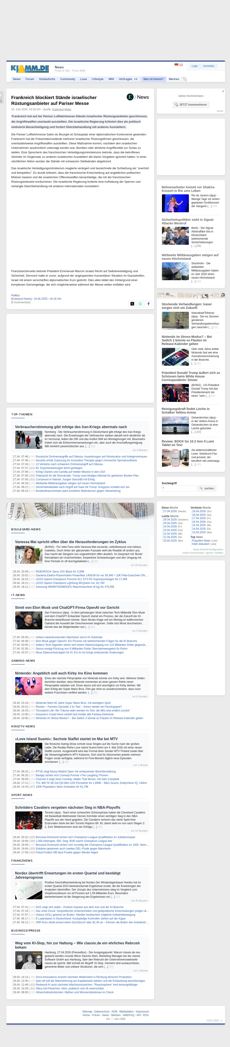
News (17, 79)
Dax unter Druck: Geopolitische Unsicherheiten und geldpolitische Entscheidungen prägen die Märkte (96, 911)
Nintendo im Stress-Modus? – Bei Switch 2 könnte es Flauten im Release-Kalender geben (89, 718)
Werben (174, 79)
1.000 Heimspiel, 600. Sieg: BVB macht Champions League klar (74, 841)
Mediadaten (126, 1011)
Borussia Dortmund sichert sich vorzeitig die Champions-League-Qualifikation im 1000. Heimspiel (94, 844)
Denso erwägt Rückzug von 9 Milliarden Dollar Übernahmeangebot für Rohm (81, 648)
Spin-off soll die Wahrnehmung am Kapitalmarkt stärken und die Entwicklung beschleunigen (90, 980)
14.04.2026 (199, 528)
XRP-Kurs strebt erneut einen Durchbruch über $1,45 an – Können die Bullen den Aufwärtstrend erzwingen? (100, 922)
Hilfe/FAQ (128, 1015)
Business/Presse (26, 930)
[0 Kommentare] (20, 302)
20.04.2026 (170, 540)
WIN (111, 79)
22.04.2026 (170, 533)
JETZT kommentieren (190, 104)
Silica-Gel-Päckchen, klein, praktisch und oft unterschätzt (70, 988)
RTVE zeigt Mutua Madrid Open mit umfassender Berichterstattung (76, 771)
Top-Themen (21, 414)
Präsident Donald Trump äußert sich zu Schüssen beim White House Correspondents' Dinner (191, 376)
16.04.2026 (199, 521)
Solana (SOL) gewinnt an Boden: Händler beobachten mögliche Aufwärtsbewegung (85, 914)
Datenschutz (101, 1011)
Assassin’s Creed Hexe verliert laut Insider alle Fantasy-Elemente (75, 714)
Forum (30, 79)
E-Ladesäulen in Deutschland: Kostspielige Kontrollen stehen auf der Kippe (81, 918)
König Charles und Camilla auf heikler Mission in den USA (70, 471)
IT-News (18, 595)
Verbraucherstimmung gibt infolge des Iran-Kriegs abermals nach (71, 427)
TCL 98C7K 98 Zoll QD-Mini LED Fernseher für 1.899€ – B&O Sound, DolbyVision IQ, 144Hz (91, 783)
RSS (146, 1015)
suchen (206, 488)
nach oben (213, 1020)
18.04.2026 (199, 514)
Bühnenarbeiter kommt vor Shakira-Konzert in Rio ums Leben (188, 189)
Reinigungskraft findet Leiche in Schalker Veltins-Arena (186, 410)
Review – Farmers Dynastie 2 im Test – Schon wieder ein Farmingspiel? (79, 706)
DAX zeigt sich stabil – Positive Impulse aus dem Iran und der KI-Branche (80, 907)
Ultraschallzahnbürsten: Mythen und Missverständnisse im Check (75, 992)
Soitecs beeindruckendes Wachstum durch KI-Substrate (69, 637)
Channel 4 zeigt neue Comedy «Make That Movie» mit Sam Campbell (77, 779)
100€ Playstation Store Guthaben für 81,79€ (62, 786)
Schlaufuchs (47, 79)
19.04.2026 (199, 511)
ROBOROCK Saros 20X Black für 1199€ (60, 571)
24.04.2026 (170, 526)
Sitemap (87, 1011)
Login (195, 66)
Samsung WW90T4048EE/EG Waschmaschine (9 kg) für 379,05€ (75, 586)
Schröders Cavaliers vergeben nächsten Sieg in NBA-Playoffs (67, 807)
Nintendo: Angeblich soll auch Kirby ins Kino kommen (61, 673)
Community (67, 79)
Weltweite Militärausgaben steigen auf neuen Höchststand (70, 483)
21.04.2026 (170, 537)
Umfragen (128, 79)
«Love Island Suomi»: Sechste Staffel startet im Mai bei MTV (66, 739)
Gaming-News (23, 660)
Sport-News (21, 795)
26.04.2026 (170, 519)
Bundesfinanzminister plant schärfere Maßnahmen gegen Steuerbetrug (78, 490)
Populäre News (201, 540)
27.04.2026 (170, 511)
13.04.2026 (199, 532)
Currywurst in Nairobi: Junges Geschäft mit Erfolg (65, 479)
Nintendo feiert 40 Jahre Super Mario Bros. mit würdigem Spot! (73, 703)
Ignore (209, 552)
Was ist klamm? (153, 79)
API (139, 1015)
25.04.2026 (170, 523)
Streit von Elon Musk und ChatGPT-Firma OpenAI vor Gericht (67, 607)
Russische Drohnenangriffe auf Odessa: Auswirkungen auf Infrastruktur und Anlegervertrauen (91, 456)
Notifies (219, 552)
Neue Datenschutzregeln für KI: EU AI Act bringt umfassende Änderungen (80, 652)
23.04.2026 (170, 530)
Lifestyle (98, 79)
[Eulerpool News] (21, 298)
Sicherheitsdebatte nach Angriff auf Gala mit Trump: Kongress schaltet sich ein (82, 487)
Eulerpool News (61, 109)
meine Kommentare (193, 552)
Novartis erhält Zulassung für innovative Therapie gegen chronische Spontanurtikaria (86, 460)
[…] (87, 446)
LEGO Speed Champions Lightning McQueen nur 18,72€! (70, 583)
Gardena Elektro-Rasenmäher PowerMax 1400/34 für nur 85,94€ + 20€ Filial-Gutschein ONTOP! (93, 575)
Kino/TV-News (23, 726)
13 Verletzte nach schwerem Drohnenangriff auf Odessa (69, 464)
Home (86, 1015)
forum (220, 111)
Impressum (142, 1011)
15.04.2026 (199, 525)
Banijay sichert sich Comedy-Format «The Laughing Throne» (72, 775)
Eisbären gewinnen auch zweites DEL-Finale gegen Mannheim (73, 848)
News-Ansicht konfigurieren (208, 549)
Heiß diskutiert (201, 544)
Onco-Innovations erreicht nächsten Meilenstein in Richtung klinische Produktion (84, 977)
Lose (83, 79)
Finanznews (22, 860)
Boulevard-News (26, 529)
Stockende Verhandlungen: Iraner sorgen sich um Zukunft (187, 306)
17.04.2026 (199, 518)
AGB (114, 1011)
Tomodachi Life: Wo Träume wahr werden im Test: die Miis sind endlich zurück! (83, 710)
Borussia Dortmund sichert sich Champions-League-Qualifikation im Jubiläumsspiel (85, 837)
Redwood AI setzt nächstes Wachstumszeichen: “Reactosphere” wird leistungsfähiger (87, 984)
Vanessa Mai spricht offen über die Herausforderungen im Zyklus (70, 542)
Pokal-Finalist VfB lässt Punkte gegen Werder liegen (67, 852)
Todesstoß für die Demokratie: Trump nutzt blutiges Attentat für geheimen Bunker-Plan (87, 475)
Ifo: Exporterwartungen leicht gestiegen (59, 468)
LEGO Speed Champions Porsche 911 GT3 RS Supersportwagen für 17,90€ (81, 579)
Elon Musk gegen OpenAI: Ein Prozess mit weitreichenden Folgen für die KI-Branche (86, 641)
